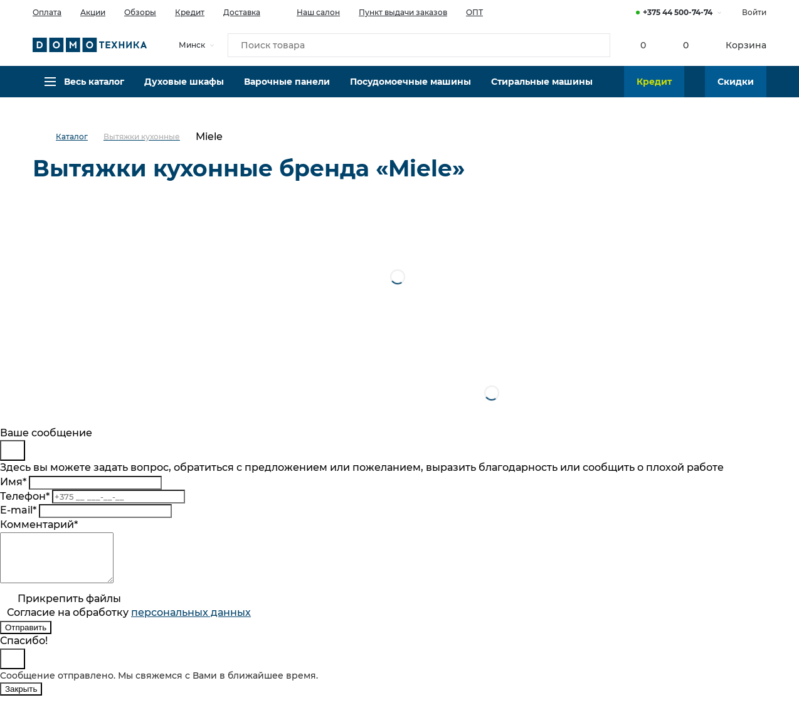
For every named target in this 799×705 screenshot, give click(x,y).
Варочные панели (287, 91)
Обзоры (140, 12)
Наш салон (309, 11)
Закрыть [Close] (21, 698)
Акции (92, 12)
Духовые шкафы (184, 91)
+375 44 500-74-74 (677, 12)
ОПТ (474, 12)
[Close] (12, 450)
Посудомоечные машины (410, 91)
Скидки (735, 91)
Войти (754, 12)
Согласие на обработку (129, 622)
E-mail (18, 510)
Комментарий (39, 524)
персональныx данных (191, 622)
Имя (13, 482)
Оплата (47, 12)
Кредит (189, 12)
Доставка (241, 12)
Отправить (25, 637)
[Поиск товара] (419, 46)
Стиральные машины (542, 91)
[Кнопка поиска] (594, 46)
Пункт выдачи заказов (403, 12)
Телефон (25, 496)
